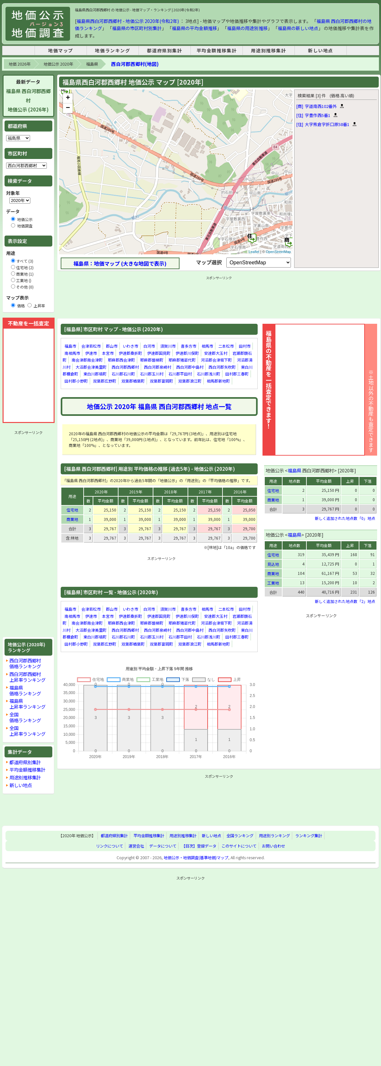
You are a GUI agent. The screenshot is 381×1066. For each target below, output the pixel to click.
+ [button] (68, 98)
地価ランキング (112, 50)
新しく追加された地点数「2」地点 (345, 601)
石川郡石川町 (123, 374)
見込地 (273, 564)
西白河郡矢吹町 (222, 367)
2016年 (239, 491)
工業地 (273, 583)
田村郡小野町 (76, 381)
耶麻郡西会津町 (121, 360)
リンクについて (109, 846)
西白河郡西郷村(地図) (135, 63)
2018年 (170, 491)
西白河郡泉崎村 (157, 367)
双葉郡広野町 (104, 381)
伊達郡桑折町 (130, 353)
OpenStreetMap (278, 252)
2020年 (101, 491)
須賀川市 (168, 346)
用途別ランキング (274, 836)
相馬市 (207, 346)
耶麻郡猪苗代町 (182, 360)
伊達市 (91, 353)
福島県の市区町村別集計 (137, 28)
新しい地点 (320, 50)
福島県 (92, 64)
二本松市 (226, 346)
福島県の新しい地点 (298, 28)
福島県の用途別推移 (247, 28)
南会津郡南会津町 (87, 360)
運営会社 (136, 846)
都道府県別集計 (164, 50)
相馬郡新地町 (218, 381)
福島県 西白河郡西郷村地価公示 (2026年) (28, 100)
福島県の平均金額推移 (194, 28)
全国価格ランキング (25, 717)
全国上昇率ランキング (27, 730)
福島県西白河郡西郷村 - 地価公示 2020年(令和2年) (128, 21)
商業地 (72, 519)
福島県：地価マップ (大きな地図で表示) (120, 263)
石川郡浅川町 (208, 374)
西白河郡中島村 (189, 367)
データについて (162, 846)
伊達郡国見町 (158, 353)
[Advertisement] (28, 534)
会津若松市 (91, 346)
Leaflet (254, 252)
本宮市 (108, 353)
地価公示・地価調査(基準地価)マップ (196, 857)
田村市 (245, 346)
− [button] (68, 108)
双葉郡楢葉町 (133, 381)
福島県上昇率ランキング (27, 703)
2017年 (205, 491)
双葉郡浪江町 (189, 381)
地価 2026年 (19, 64)
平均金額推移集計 (217, 50)
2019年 (135, 491)
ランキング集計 (308, 836)
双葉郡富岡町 (161, 381)
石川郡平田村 (180, 374)
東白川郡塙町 (95, 374)
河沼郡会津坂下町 (216, 360)
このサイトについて (238, 846)
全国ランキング (239, 836)
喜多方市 (188, 346)
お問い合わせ (273, 846)
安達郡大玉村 (215, 353)
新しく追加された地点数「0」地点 (345, 518)
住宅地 (72, 509)
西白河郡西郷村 (125, 367)
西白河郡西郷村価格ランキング (25, 663)
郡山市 (112, 346)
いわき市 (130, 346)
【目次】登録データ (198, 846)
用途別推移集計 (268, 50)
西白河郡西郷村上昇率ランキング (27, 676)
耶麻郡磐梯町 (151, 360)
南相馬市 (72, 353)
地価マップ (60, 50)
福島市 (70, 346)
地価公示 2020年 (58, 64)
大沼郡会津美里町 (91, 367)
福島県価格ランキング (25, 690)
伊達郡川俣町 (187, 353)
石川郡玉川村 (151, 374)
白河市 (149, 346)
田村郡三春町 (237, 374)
